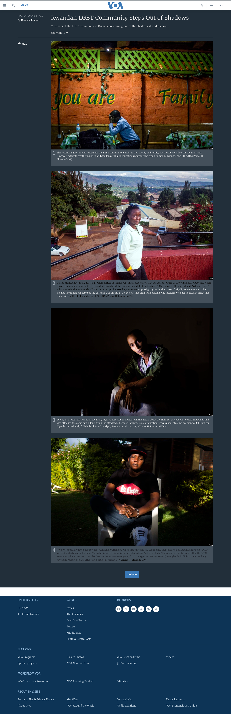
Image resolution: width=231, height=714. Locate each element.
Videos (170, 657)
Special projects (27, 663)
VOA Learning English (80, 681)
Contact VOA (124, 699)
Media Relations (126, 705)
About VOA (24, 705)
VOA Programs (26, 657)
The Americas (75, 614)
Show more (59, 32)
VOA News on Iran (78, 663)
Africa (24, 5)
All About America (29, 614)
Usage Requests (175, 699)
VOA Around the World (80, 705)
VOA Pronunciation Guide (181, 705)
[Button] (22, 44)
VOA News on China (128, 657)
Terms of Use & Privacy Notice (36, 699)
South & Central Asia (79, 638)
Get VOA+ (73, 699)
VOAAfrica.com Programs (33, 681)
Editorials (123, 681)
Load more (132, 574)
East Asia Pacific (76, 620)
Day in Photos (75, 657)
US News (23, 607)
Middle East (74, 632)
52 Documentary (127, 663)
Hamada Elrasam (30, 20)
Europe (71, 626)
